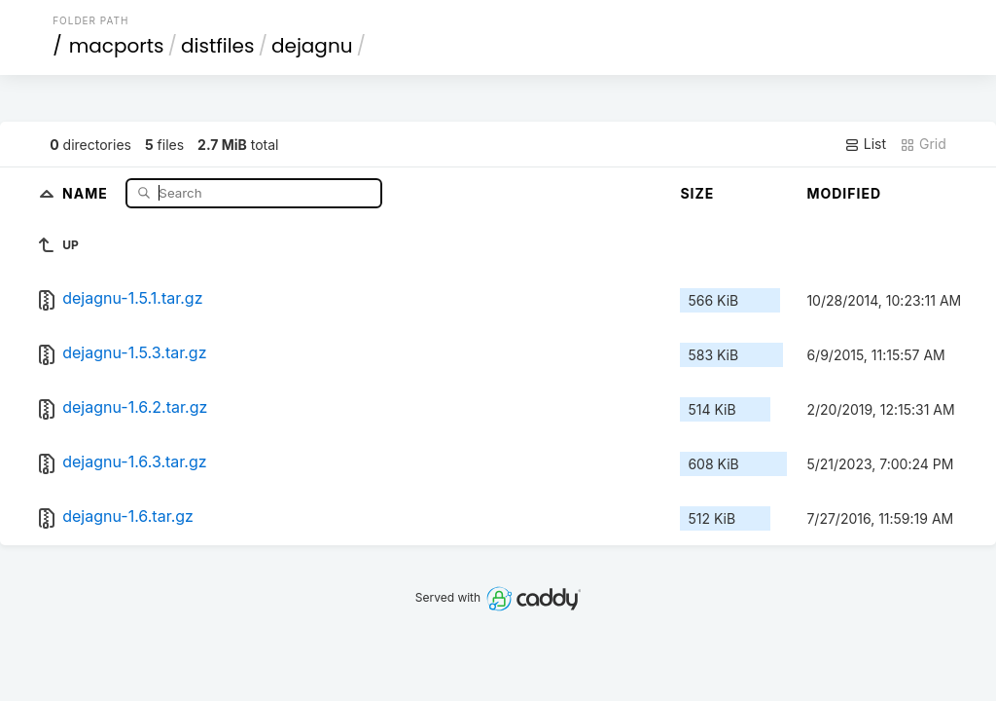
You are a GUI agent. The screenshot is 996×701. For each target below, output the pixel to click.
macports (116, 45)
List (865, 144)
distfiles (217, 45)
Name (87, 192)
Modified (843, 193)
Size (697, 193)
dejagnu (312, 45)
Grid (923, 144)
